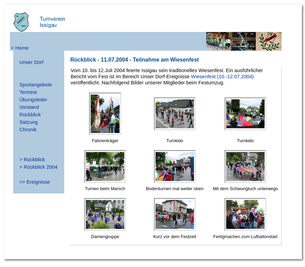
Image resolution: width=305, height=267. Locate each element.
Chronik (28, 129)
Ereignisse (38, 182)
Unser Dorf (31, 62)
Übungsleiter (33, 99)
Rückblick (30, 114)
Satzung (28, 122)
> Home (20, 48)
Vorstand (29, 107)
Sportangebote (35, 84)
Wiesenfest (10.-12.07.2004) (222, 76)
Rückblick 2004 (40, 167)
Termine (28, 92)
